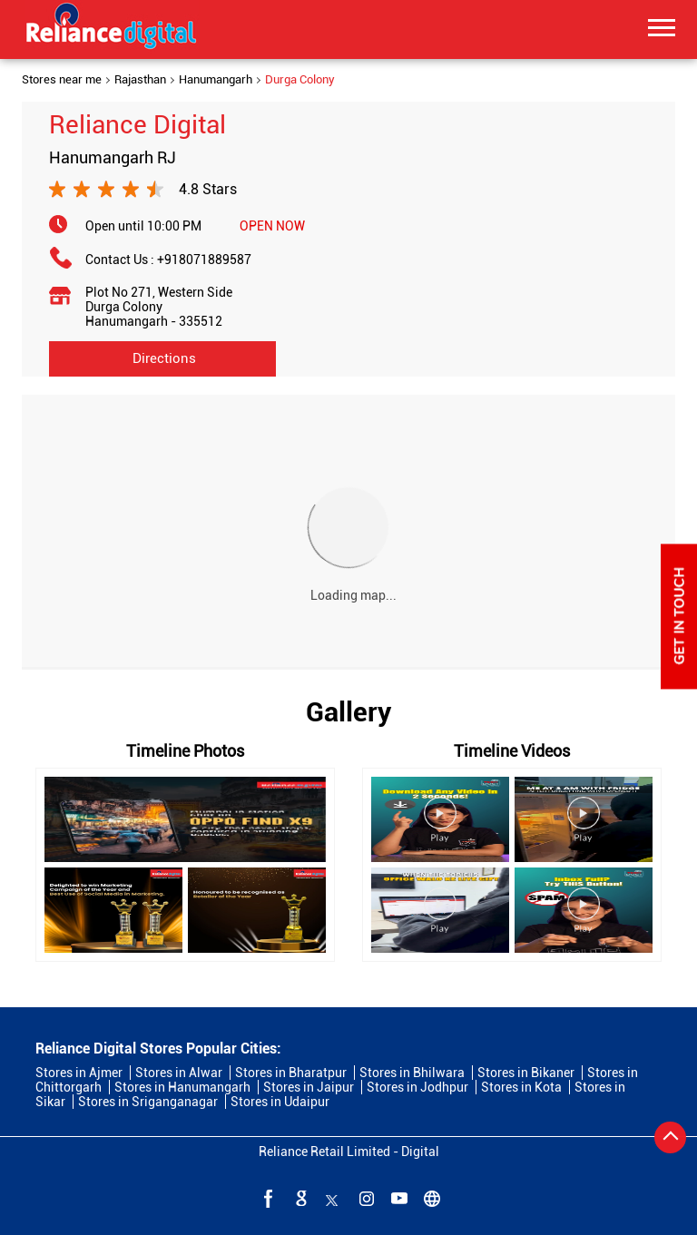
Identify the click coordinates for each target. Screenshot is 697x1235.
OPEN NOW (272, 226)
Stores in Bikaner (525, 1072)
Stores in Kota (521, 1087)
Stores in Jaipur (308, 1087)
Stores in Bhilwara (412, 1072)
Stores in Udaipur (280, 1101)
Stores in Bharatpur (291, 1072)
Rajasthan (140, 80)
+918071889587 (204, 259)
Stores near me (62, 80)
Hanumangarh (215, 80)
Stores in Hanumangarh (182, 1087)
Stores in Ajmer (79, 1072)
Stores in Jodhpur (417, 1087)
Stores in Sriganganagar (148, 1101)
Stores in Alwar (178, 1072)
